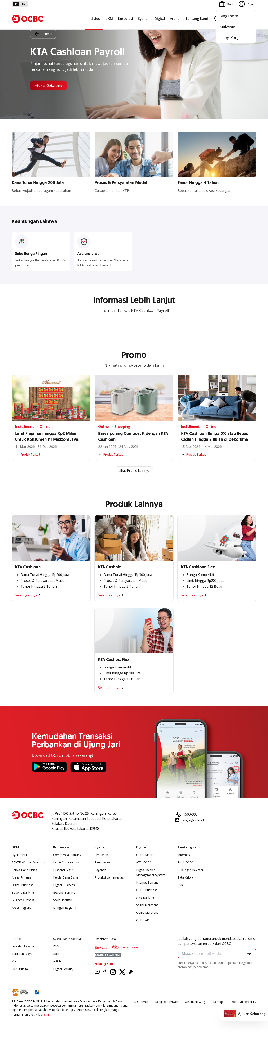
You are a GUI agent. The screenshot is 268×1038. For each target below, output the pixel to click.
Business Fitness (23, 900)
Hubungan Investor (190, 870)
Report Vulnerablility (242, 1002)
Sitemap (217, 1002)
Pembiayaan (103, 863)
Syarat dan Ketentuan (67, 939)
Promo (16, 939)
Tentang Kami (196, 18)
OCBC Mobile (145, 855)
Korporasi (125, 18)
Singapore (229, 15)
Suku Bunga (20, 969)
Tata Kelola (185, 878)
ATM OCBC (144, 863)
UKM (109, 18)
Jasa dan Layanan (24, 946)
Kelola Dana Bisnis (24, 870)
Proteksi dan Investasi (109, 878)
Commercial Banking (67, 855)
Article (57, 961)
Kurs (15, 961)
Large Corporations (66, 863)
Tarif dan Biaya (22, 954)
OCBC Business (146, 890)
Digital (160, 18)
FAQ (56, 946)
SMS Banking (145, 898)
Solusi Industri (62, 900)
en (23, 4)
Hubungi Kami (104, 964)
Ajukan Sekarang (50, 85)
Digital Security (63, 969)
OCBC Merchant (147, 913)
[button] (249, 954)
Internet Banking (147, 883)
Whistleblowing (195, 1002)
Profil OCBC (186, 863)
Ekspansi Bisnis (63, 870)
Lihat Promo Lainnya (134, 471)
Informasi (184, 855)
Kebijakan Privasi (166, 1002)
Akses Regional (22, 908)
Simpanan (101, 855)
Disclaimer (141, 1002)
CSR (180, 885)
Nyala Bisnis (20, 855)
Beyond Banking (23, 893)
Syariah (143, 18)
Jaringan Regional (65, 908)
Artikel (175, 18)
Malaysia (227, 26)
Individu (94, 18)
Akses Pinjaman (22, 878)
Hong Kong (230, 37)
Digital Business (22, 885)
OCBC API (143, 920)
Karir (56, 954)
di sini (45, 1014)
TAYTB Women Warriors (28, 863)
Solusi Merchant (147, 905)
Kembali (43, 33)
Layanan (100, 870)
